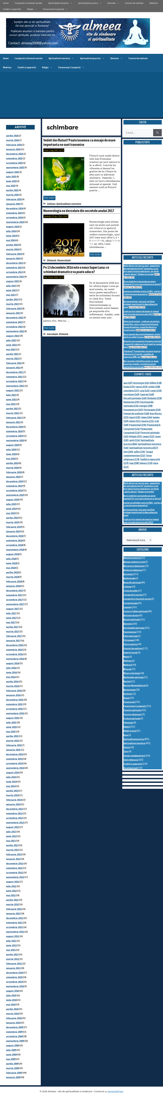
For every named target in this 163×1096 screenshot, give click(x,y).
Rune (125, 735)
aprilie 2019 (12, 517)
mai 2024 (11, 240)
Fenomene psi (129, 632)
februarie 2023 (14, 308)
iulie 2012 (11, 886)
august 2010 (12, 991)
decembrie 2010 (14, 972)
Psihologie (128, 722)
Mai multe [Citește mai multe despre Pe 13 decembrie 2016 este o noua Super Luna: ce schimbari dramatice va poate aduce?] (49, 328)
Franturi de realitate (134, 3)
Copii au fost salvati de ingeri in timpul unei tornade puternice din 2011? (141, 313)
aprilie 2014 (12, 790)
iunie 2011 (11, 945)
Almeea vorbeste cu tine (134, 562)
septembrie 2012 (15, 877)
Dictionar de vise (130, 615)
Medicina (154, 3)
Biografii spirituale (132, 582)
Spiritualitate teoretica (61, 3)
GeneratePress (115, 1091)
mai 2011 (11, 950)
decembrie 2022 (14, 317)
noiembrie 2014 (14, 759)
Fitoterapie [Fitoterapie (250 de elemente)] (152, 409)
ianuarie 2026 (13, 149)
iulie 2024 (11, 231)
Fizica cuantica (130, 644)
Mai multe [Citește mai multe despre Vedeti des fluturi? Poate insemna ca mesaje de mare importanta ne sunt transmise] (49, 197)
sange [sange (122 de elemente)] (148, 436)
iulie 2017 (11, 613)
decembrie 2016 (14, 645)
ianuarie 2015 (13, 749)
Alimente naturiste (132, 557)
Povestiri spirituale (132, 710)
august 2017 (12, 608)
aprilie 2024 (12, 245)
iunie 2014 (11, 781)
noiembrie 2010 (14, 977)
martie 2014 (12, 795)
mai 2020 (11, 458)
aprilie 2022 (12, 354)
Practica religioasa (132, 714)
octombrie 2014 (14, 763)
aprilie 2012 (12, 900)
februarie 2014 (14, 799)
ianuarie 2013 (13, 859)
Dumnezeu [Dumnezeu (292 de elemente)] (131, 401)
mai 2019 (11, 513)
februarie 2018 (14, 581)
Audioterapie (129, 578)
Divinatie (114, 3)
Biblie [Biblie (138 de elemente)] (156, 382)
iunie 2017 (11, 618)
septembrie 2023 (15, 276)
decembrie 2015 (14, 699)
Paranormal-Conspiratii (57, 9)
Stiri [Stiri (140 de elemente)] (128, 451)
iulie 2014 (11, 777)
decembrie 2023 (14, 263)
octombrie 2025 (14, 163)
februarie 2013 (14, 854)
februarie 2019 (14, 527)
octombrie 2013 (14, 818)
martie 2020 (12, 467)
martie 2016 (12, 686)
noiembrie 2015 (14, 704)
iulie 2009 (11, 1050)
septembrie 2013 (15, 822)
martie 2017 (12, 631)
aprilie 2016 (12, 681)
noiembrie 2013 (14, 813)
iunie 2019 (11, 508)
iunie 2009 (11, 1054)
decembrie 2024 (14, 208)
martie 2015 (12, 740)
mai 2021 (11, 404)
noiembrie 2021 (14, 376)
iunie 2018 (11, 563)
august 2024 (12, 226)
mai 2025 (11, 185)
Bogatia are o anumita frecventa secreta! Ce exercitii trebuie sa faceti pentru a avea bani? (142, 344)
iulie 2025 (11, 176)
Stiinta (126, 747)
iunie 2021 (11, 399)
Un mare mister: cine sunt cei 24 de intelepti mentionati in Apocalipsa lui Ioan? (140, 304)
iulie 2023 (11, 285)
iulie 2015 (11, 722)
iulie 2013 (11, 831)
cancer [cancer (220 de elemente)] (141, 386)
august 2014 (12, 772)
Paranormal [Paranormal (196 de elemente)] (137, 424)
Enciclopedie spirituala (133, 628)
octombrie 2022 (14, 326)
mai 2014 (11, 786)
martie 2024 (12, 249)
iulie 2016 (11, 668)
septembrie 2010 (15, 986)
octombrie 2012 (14, 872)
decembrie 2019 (14, 481)
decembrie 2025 (14, 154)
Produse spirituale (131, 718)
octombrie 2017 (14, 599)
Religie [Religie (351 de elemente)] (135, 436)
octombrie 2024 (14, 217)
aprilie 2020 (12, 463)
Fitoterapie (128, 640)
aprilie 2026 (12, 135)
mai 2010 (11, 1004)
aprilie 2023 (12, 299)
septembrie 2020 (15, 440)
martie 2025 (12, 194)
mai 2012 (11, 895)
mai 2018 (11, 567)
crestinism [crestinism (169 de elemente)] (131, 394)
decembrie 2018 (14, 536)
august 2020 (12, 445)
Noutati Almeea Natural (134, 685)
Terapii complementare (134, 755)
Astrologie (52, 334)
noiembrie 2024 (14, 213)
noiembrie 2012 (14, 868)
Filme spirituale (130, 636)
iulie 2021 (11, 395)
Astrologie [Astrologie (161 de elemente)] (141, 382)
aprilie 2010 (12, 1009)
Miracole (127, 669)
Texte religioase (130, 759)
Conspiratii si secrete (133, 594)
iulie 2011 (11, 941)
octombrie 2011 (14, 927)
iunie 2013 (11, 836)
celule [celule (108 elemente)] (154, 386)
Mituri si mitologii (131, 673)
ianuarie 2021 (13, 422)
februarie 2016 (14, 690)
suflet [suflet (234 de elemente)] (139, 451)
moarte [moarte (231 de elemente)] (147, 421)
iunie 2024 (11, 235)
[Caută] (157, 132)
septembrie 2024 (15, 222)
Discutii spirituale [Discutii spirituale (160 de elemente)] (135, 398)
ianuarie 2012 (13, 913)
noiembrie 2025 (14, 158)
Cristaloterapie (130, 603)
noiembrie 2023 (14, 267)
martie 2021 (12, 413)
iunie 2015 (11, 727)
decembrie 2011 (14, 918)
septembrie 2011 (15, 931)
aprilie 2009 (12, 1063)
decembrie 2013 (14, 809)
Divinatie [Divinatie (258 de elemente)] (154, 398)
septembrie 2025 (15, 167)
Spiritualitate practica (91, 3)
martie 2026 (12, 140)
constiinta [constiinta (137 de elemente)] (131, 390)
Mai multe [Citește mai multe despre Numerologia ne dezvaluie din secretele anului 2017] (95, 254)
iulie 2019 (11, 504)
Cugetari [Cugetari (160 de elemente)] (147, 394)
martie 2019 (12, 522)
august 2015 (12, 718)
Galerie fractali (130, 652)
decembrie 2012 (14, 863)
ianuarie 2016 (13, 695)
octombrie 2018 (14, 545)
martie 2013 (12, 850)
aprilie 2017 (12, 627)
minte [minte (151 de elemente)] (135, 421)
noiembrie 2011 (14, 922)
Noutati (127, 681)
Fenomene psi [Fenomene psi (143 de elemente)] (133, 409)
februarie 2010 (14, 1018)
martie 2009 (12, 1068)
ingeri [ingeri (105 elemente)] (135, 417)
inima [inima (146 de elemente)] (146, 417)
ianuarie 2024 (13, 258)
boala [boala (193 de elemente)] (129, 386)
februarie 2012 (14, 909)
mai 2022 (11, 349)
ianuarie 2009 (13, 1077)
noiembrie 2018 (14, 540)
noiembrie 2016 (14, 649)
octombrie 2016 (14, 654)
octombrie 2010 (14, 981)
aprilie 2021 (12, 408)
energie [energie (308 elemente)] (146, 405)
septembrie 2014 (15, 768)
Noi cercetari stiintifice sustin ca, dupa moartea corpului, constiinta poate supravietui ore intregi (140, 364)
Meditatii (127, 665)
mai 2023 (11, 295)
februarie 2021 (14, 417)
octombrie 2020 (14, 436)
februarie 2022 (14, 363)
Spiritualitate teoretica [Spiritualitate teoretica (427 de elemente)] (143, 447)
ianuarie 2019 (13, 531)
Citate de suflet (130, 590)
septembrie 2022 (15, 331)
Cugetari (127, 607)
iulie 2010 (11, 995)
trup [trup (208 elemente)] (134, 463)
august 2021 (12, 390)
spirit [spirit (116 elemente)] (134, 440)
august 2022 (12, 336)
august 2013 (12, 827)
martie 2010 (12, 1013)
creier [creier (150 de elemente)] (156, 390)
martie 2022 (12, 358)
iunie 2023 (11, 290)
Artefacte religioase (132, 570)
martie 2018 (12, 577)
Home (6, 3)
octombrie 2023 (14, 272)
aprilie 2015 (12, 736)
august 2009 (12, 1045)
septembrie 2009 (15, 1041)
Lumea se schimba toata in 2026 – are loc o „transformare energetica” (142, 293)
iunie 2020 (11, 454)
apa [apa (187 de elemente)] (128, 382)
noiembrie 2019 (14, 486)
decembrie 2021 (14, 372)
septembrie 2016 (15, 658)
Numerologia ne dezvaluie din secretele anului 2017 (78, 211)
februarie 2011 (14, 963)
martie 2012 (12, 904)
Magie (126, 656)
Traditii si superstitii (12, 9)
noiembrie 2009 (14, 1031)
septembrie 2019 (15, 495)
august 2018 (12, 554)
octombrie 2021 (14, 381)
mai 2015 (11, 731)
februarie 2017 (14, 636)
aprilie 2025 (12, 190)
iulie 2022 (11, 340)
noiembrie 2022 (14, 322)
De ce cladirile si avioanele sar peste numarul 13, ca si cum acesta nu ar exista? (142, 283)
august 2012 (12, 881)
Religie (33, 9)
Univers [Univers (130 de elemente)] (146, 463)
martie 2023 (12, 304)
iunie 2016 (11, 672)
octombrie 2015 (14, 709)
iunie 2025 (11, 181)
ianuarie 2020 (13, 477)
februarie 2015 (14, 745)
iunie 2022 (11, 345)
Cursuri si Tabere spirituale (135, 611)
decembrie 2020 (14, 426)
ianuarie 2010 (13, 1022)
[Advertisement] (81, 95)
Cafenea (51, 203)
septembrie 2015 (15, 713)
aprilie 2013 (12, 845)
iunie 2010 (11, 1000)
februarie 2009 (14, 1072)
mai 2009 (11, 1059)
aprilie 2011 (12, 954)
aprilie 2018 (12, 572)
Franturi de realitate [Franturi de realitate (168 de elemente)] (136, 413)
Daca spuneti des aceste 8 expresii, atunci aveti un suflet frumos (142, 335)
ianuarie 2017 (13, 640)
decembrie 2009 (14, 1027)
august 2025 (12, 172)
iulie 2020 (11, 449)
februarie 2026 (14, 144)
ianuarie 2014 (13, 804)
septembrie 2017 (15, 604)
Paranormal (129, 702)
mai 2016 (11, 677)
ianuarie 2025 (13, 204)
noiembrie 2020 (14, 431)
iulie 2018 (11, 558)
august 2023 (12, 281)
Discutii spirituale (131, 619)
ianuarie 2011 (13, 968)
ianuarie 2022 (13, 367)
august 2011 (12, 936)
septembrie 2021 (15, 386)
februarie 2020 (14, 472)
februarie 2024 (14, 254)
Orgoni (126, 698)
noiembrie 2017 (14, 595)
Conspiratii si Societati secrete (28, 3)
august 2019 (12, 499)
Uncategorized (130, 768)
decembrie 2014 (14, 754)
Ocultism (127, 694)
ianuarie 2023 (13, 313)
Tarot (126, 751)
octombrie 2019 (14, 490)
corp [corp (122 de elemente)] (145, 390)
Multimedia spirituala (133, 677)
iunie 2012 (11, 890)
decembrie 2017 (14, 590)
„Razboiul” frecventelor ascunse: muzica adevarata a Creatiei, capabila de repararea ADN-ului (141, 354)
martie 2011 (12, 959)
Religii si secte (129, 731)
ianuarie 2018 (13, 586)
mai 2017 (11, 622)
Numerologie (64, 260)
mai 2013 (11, 840)
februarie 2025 (14, 199)
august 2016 (12, 663)
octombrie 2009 (14, 1036)
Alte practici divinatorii (134, 566)
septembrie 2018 (15, 549)
